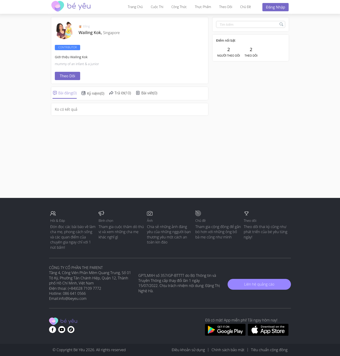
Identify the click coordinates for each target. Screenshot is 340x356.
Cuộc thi (157, 7)
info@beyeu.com (73, 298)
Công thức (179, 7)
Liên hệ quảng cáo (259, 284)
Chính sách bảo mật (227, 349)
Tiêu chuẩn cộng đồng (269, 349)
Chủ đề (245, 7)
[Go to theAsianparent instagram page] (70, 329)
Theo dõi (225, 7)
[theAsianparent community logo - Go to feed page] (71, 7)
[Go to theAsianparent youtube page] (61, 329)
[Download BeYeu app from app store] (268, 334)
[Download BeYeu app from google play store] (225, 334)
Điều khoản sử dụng (188, 349)
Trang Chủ (135, 7)
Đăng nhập (275, 7)
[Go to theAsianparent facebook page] (52, 329)
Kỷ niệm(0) (95, 93)
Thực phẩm (203, 7)
